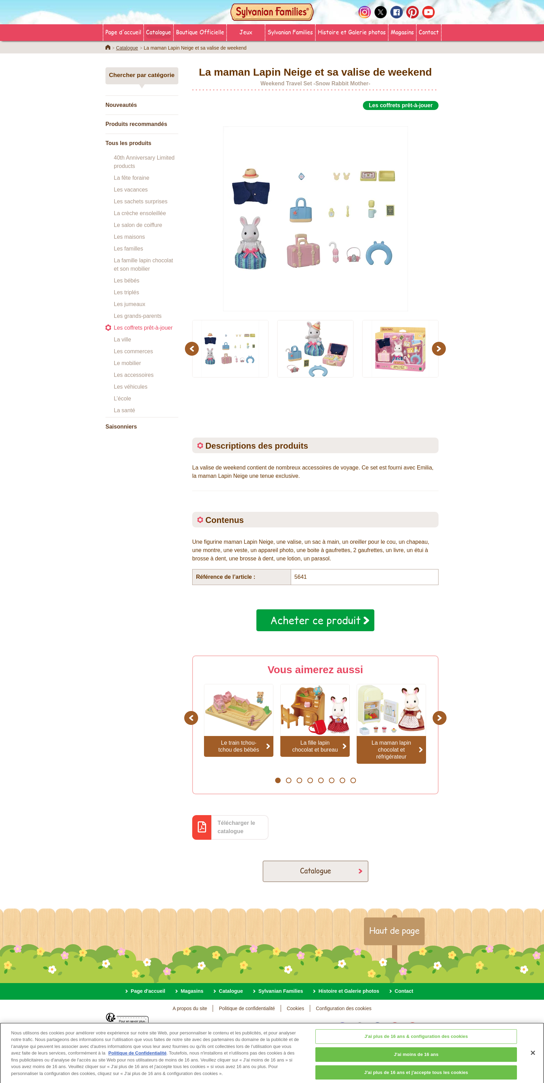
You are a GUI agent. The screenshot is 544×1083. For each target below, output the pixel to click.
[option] (315, 211)
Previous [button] (193, 349)
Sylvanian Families (290, 32)
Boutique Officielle (200, 32)
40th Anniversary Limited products (144, 162)
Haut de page (394, 930)
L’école (122, 398)
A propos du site (189, 1008)
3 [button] (299, 780)
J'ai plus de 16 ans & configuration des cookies (416, 1042)
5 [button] (320, 780)
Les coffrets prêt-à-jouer (143, 328)
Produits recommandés (136, 124)
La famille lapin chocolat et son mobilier (143, 264)
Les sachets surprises (141, 201)
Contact (429, 32)
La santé (124, 410)
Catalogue (158, 32)
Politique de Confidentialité (137, 1059)
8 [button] (353, 780)
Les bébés (126, 281)
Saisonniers (121, 427)
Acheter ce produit (315, 620)
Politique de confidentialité (247, 1008)
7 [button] (342, 780)
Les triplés (126, 292)
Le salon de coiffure (138, 225)
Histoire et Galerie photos (352, 32)
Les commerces (133, 351)
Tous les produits (128, 143)
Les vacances (131, 190)
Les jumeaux (129, 304)
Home (107, 47)
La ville (122, 339)
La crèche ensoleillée (140, 213)
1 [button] (277, 780)
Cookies (295, 1008)
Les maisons (129, 237)
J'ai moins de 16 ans (416, 1060)
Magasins (402, 32)
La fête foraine (131, 178)
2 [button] (288, 780)
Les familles (128, 249)
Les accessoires (134, 375)
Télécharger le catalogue (236, 827)
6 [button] (331, 780)
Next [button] (439, 349)
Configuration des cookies (344, 1008)
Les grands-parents (138, 316)
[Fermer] (533, 1059)
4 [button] (310, 780)
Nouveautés (121, 105)
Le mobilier (127, 363)
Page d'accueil (123, 32)
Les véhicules (130, 387)
